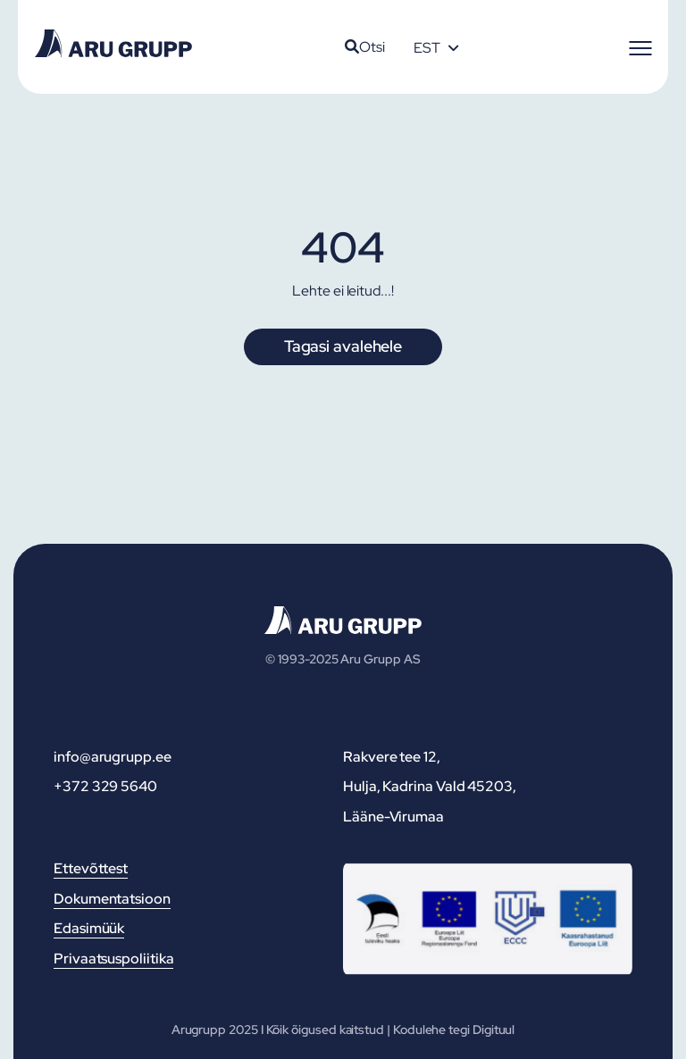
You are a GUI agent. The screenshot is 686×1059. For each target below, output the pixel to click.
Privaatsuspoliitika (113, 958)
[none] (436, 47)
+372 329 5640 (105, 786)
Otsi (365, 47)
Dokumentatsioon (112, 898)
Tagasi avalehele (343, 346)
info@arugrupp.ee (113, 756)
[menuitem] (436, 47)
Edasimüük (89, 928)
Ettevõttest (91, 868)
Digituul (493, 1029)
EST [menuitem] (427, 47)
